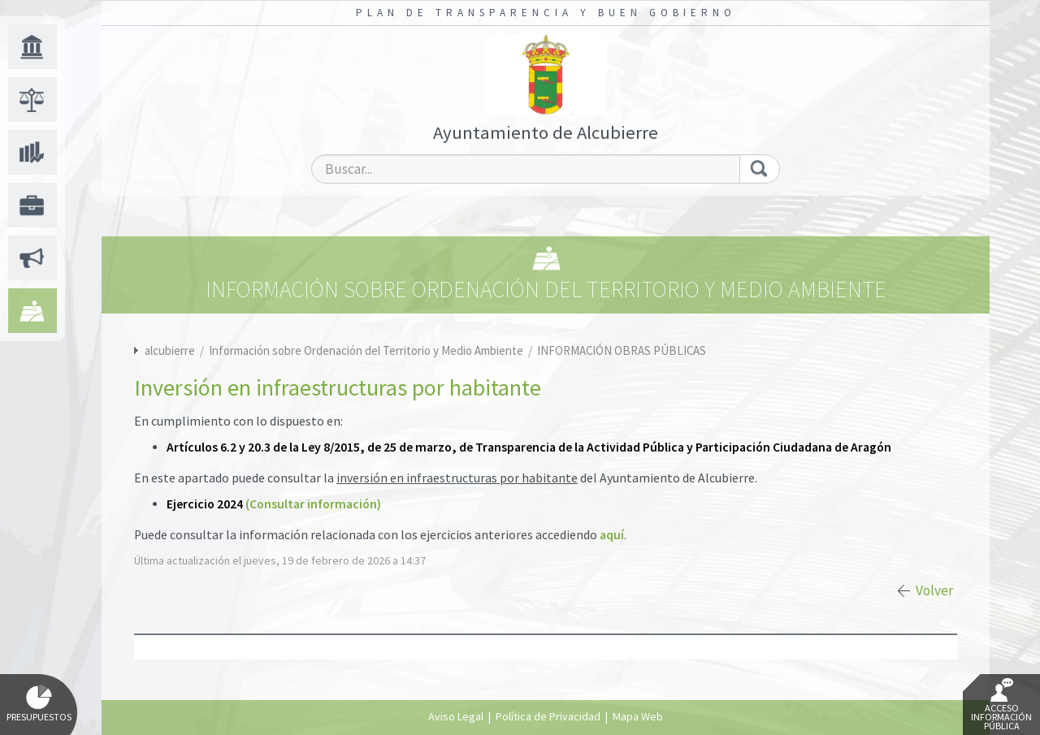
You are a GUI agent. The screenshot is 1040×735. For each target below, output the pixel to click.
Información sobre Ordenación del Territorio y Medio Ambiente (367, 350)
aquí (612, 535)
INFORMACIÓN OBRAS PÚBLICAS (621, 350)
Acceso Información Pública (1001, 705)
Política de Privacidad (548, 716)
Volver (934, 590)
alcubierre (170, 350)
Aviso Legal (455, 716)
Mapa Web (638, 716)
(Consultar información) (313, 504)
